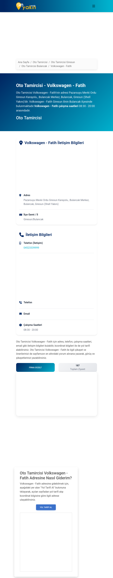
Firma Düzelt (35, 367)
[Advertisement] (56, 37)
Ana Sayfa (23, 62)
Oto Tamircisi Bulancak (34, 66)
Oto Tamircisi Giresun (63, 62)
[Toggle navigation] (93, 6)
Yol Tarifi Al (46, 507)
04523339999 (31, 247)
